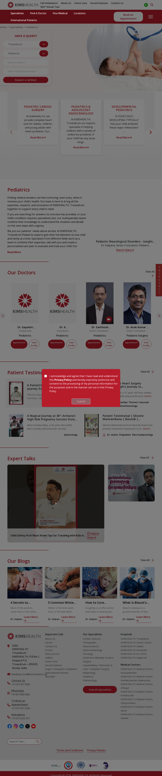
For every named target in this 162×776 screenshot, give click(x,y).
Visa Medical (60, 13)
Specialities (17, 13)
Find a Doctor (38, 13)
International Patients (24, 20)
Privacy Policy (63, 380)
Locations (80, 13)
